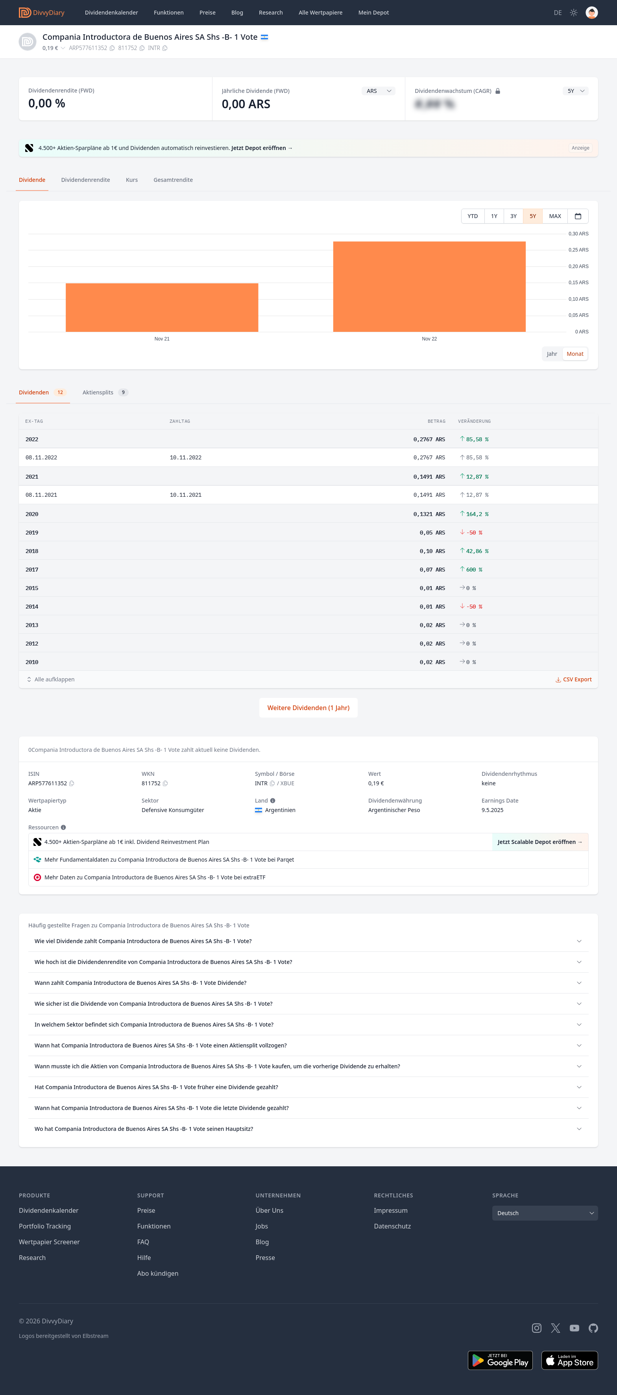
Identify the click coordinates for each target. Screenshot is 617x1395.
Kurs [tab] (132, 179)
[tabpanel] (308, 285)
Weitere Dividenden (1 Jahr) (308, 707)
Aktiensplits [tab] (106, 392)
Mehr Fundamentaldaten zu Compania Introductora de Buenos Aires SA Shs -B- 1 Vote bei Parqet (169, 859)
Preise (208, 12)
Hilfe (144, 1257)
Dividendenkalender (111, 12)
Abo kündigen (158, 1273)
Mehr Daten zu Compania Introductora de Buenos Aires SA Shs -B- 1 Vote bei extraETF (155, 877)
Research (32, 1257)
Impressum (391, 1210)
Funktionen (169, 12)
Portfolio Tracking (45, 1226)
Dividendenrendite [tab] (85, 179)
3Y (513, 216)
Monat (575, 353)
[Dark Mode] (574, 13)
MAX (555, 216)
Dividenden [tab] (43, 392)
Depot (373, 13)
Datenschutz (392, 1226)
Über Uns (270, 1210)
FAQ (143, 1242)
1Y (494, 216)
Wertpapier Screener (49, 1242)
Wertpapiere (321, 13)
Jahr (552, 353)
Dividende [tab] (32, 179)
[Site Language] (557, 12)
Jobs (262, 1226)
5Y (533, 216)
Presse (265, 1257)
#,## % (434, 104)
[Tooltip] (272, 800)
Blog (262, 1242)
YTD (473, 216)
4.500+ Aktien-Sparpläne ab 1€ (126, 842)
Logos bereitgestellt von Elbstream (64, 1335)
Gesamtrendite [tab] (173, 179)
